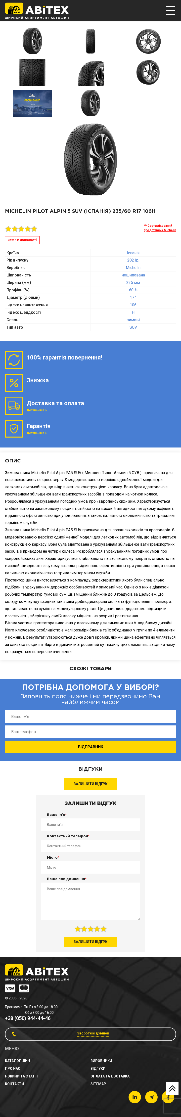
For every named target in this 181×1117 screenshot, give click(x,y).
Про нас (12, 1069)
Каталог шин (17, 1061)
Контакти (14, 1084)
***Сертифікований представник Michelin (160, 228)
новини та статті (21, 1076)
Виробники (101, 1061)
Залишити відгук (90, 784)
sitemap (98, 1084)
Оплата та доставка (110, 1076)
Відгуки (97, 1069)
